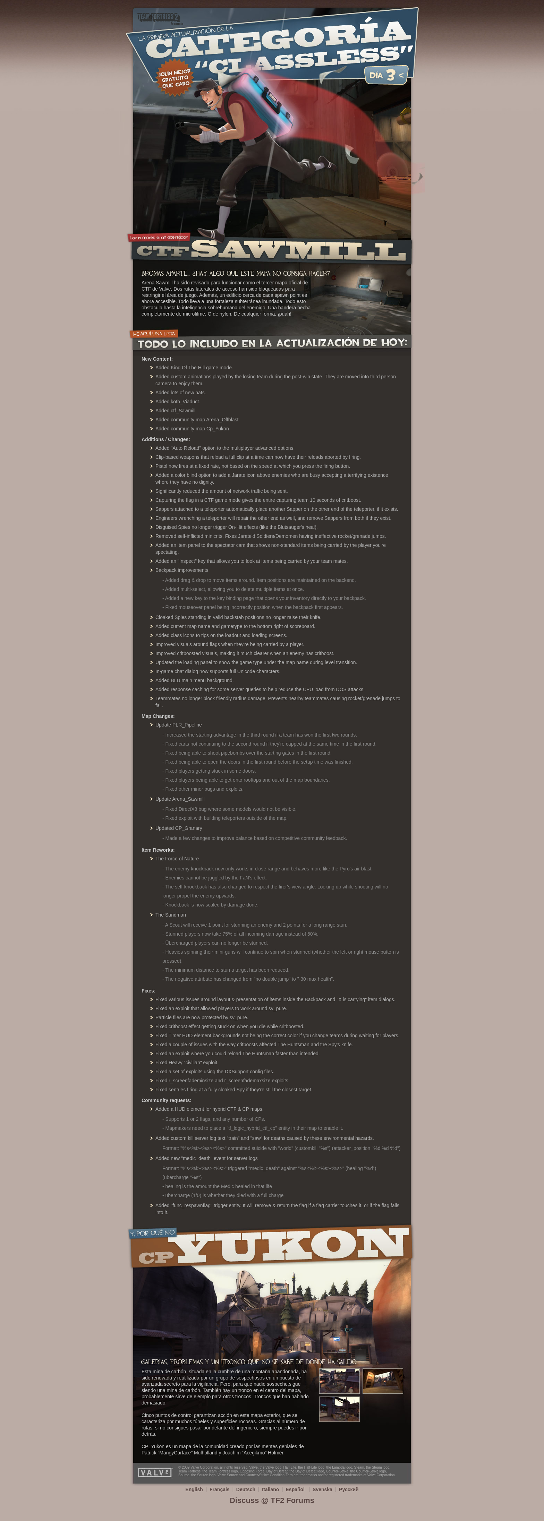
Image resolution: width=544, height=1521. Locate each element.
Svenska (322, 1489)
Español (296, 1489)
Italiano (270, 1489)
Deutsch (245, 1489)
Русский (349, 1489)
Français (220, 1489)
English (194, 1489)
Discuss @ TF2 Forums (272, 1500)
